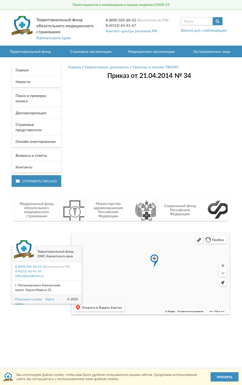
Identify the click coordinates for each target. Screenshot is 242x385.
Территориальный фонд (30, 51)
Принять (224, 377)
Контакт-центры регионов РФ (131, 31)
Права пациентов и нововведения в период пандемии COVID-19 (121, 5)
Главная (74, 67)
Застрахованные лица (212, 51)
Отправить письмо (36, 181)
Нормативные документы (107, 67)
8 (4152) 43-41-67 (121, 25)
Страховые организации (90, 51)
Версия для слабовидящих (204, 30)
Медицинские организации (151, 51)
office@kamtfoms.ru (29, 276)
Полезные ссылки (28, 299)
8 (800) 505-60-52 (121, 20)
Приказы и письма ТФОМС (156, 67)
